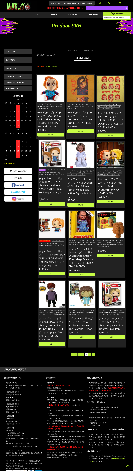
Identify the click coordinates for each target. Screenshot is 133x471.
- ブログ (118, 450)
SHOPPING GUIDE (70, 3)
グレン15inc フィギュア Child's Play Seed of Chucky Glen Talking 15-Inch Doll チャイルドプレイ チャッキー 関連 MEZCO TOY (70, 250)
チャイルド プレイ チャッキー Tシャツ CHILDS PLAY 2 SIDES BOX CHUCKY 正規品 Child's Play (70, 100)
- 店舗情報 (118, 453)
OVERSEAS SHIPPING (85, 3)
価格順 (48, 66)
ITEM (37, 14)
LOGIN (102, 3)
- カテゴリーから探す (89, 453)
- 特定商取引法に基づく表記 (105, 462)
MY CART (112, 3)
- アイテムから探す (88, 447)
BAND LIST (93, 14)
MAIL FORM (20, 460)
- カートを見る (101, 453)
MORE (47, 137)
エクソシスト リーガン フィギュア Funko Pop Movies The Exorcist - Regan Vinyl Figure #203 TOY (94, 249)
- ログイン (100, 450)
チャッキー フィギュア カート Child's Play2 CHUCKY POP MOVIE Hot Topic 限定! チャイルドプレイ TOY (94, 172)
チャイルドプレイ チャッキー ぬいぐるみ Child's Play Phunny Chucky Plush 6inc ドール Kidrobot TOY (47, 100)
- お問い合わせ (120, 456)
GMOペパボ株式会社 (72, 469)
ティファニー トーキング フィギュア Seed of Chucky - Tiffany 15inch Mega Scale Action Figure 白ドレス (47, 172)
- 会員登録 (100, 447)
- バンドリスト (87, 456)
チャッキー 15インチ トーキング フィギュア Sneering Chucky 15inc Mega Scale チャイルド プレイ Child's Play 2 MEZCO (117, 172)
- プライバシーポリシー (122, 459)
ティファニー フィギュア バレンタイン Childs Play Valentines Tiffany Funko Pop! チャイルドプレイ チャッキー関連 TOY (117, 250)
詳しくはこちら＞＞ (36, 427)
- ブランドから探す (88, 450)
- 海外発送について (102, 456)
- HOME (118, 447)
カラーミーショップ (50, 469)
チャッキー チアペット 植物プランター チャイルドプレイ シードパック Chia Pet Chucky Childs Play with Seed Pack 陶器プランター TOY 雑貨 (47, 251)
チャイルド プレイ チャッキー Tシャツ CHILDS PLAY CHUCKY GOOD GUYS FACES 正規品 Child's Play (94, 100)
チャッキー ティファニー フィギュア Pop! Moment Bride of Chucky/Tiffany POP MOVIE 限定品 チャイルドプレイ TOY (70, 172)
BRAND (54, 14)
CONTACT (123, 3)
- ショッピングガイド (103, 459)
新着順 (54, 66)
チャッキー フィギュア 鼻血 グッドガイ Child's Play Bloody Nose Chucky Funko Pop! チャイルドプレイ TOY (117, 101)
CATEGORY (72, 14)
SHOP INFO (10, 88)
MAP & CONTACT (56, 3)
